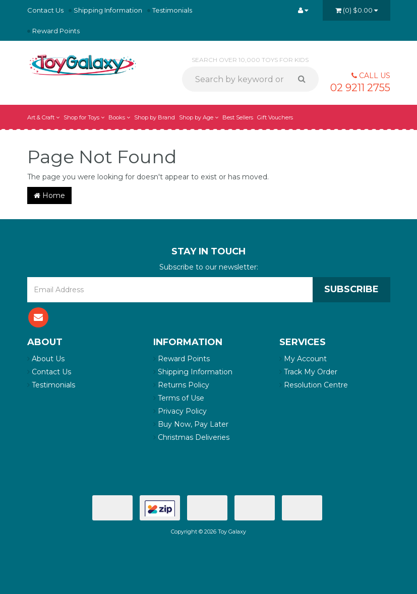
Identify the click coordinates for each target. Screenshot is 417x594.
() (356, 10)
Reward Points (56, 31)
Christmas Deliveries (191, 437)
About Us (46, 358)
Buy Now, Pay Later (190, 424)
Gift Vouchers (275, 117)
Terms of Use (178, 398)
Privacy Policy (180, 411)
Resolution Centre (313, 384)
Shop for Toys (84, 117)
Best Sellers (237, 117)
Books (119, 117)
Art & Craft (43, 117)
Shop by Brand (154, 117)
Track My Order (308, 371)
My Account (303, 358)
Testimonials (172, 10)
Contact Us (45, 10)
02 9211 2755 (360, 88)
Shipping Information (108, 10)
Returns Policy (181, 384)
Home (49, 195)
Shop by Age (198, 117)
